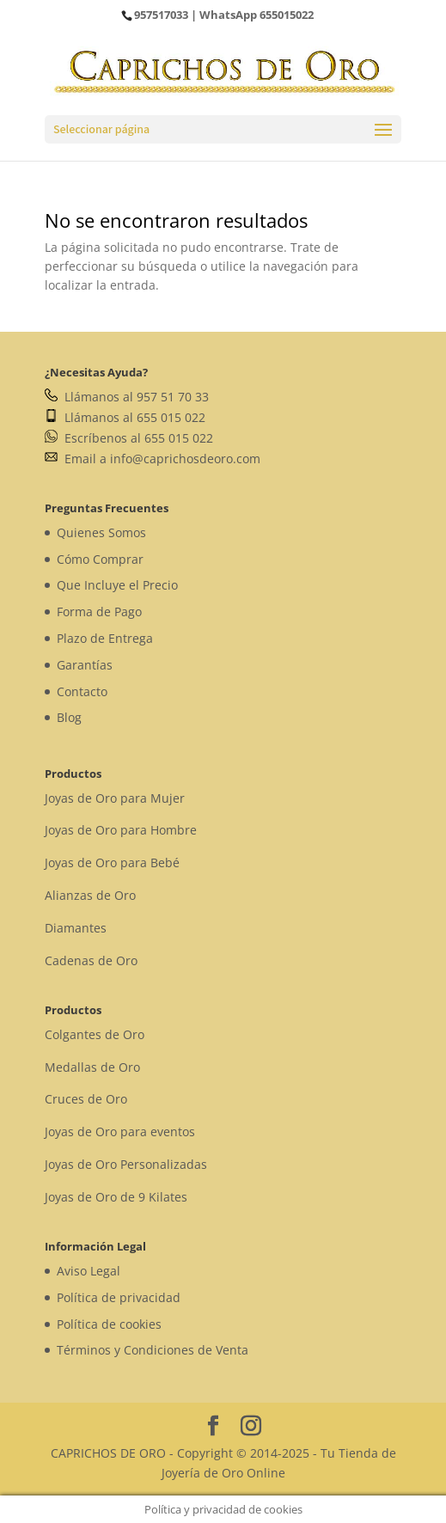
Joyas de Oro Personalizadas (126, 1164)
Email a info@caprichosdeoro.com (152, 458)
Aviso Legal (88, 1271)
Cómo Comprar (100, 559)
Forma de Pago (99, 611)
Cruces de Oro (86, 1099)
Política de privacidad (118, 1297)
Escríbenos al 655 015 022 (129, 438)
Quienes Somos (101, 532)
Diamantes (76, 928)
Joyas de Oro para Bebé (112, 862)
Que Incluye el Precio (117, 585)
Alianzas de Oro (90, 895)
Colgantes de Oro (94, 1034)
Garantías (85, 665)
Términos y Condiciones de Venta (152, 1350)
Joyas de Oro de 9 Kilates (116, 1197)
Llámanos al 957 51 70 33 (127, 396)
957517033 (161, 14)
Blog (69, 717)
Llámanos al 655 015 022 (125, 417)
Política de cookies (109, 1324)
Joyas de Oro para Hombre (121, 830)
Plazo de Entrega (105, 638)
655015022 (287, 14)
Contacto (82, 691)
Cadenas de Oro (91, 960)
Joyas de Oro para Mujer (115, 798)
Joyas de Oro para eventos (120, 1131)
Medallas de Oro (92, 1067)
